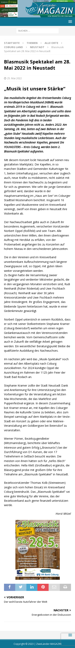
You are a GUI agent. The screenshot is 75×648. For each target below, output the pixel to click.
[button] (69, 21)
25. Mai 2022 (14, 78)
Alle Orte (51, 43)
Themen (32, 43)
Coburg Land (13, 47)
